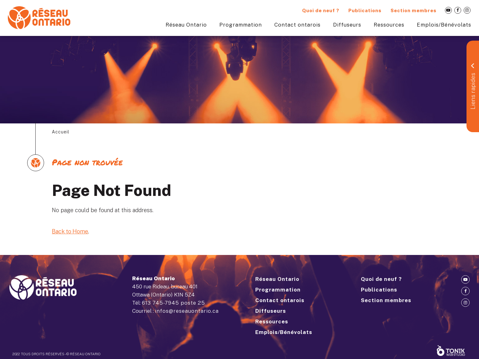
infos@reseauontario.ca (187, 311)
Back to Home (70, 231)
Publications (365, 10)
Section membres (414, 10)
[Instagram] (467, 10)
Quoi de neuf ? (320, 10)
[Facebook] (457, 10)
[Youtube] (448, 10)
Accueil (60, 131)
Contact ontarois (297, 25)
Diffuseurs (347, 25)
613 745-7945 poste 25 (173, 303)
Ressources (389, 25)
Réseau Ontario (186, 25)
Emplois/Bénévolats (444, 25)
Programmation (240, 25)
